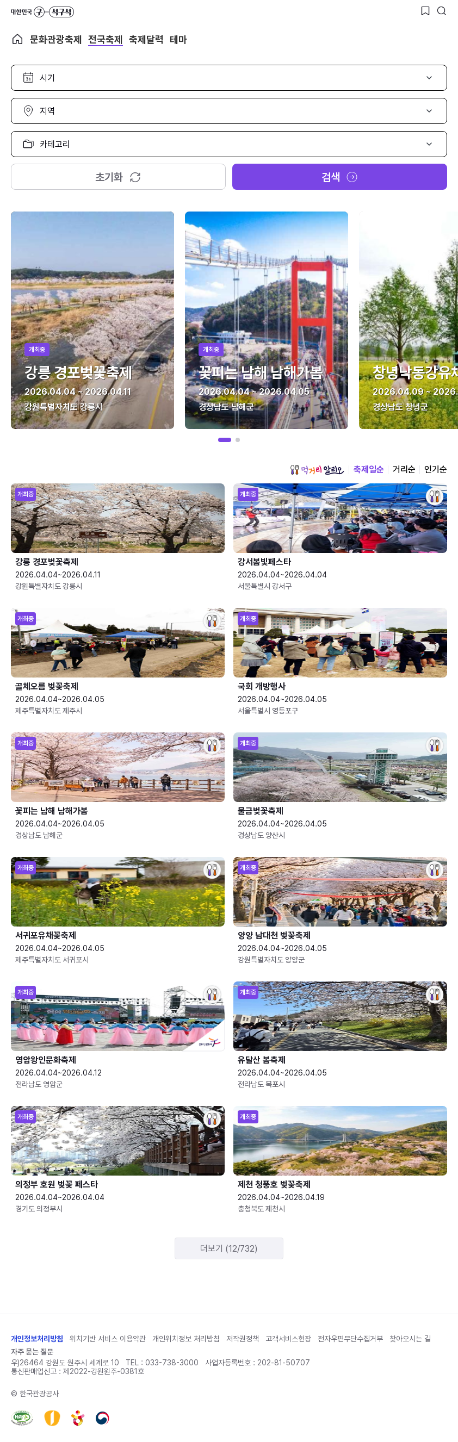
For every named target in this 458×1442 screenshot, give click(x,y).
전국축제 (105, 39)
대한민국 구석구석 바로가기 (42, 12)
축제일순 (369, 469)
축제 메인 (17, 39)
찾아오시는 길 (410, 1338)
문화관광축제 (56, 39)
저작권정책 (242, 1338)
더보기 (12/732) (229, 1249)
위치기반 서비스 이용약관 (108, 1338)
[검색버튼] (441, 10)
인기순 (435, 469)
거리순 (404, 469)
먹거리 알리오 (317, 469)
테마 (178, 39)
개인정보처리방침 (37, 1338)
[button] (224, 440)
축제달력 (146, 39)
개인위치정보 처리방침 (186, 1338)
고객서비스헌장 (288, 1338)
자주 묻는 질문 (32, 1351)
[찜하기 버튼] (425, 10)
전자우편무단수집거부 (350, 1338)
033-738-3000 (172, 1362)
